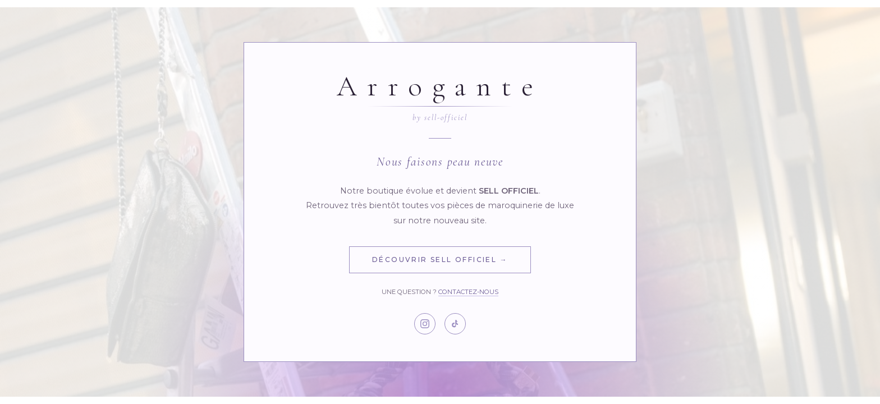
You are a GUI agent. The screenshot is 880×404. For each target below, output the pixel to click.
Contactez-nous (468, 292)
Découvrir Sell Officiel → (440, 259)
